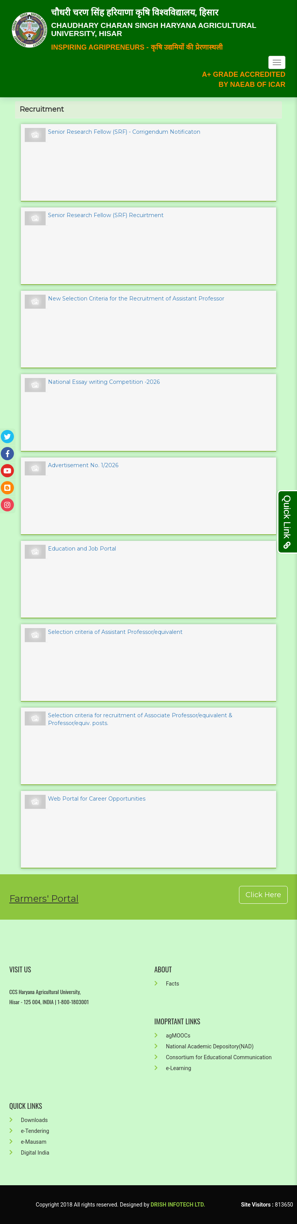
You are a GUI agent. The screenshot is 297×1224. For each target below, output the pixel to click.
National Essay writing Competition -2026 (104, 381)
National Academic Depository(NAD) (204, 1046)
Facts (166, 984)
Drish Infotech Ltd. (178, 1205)
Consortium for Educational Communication (212, 1057)
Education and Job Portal (82, 548)
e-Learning (172, 1068)
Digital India (29, 1153)
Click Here (263, 895)
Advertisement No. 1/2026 (83, 465)
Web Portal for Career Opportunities (96, 798)
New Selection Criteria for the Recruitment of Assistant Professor (136, 298)
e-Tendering (29, 1131)
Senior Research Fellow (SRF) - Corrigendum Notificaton (124, 131)
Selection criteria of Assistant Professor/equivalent (115, 631)
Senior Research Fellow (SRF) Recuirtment (106, 215)
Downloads (28, 1120)
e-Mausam (27, 1142)
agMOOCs (172, 1035)
